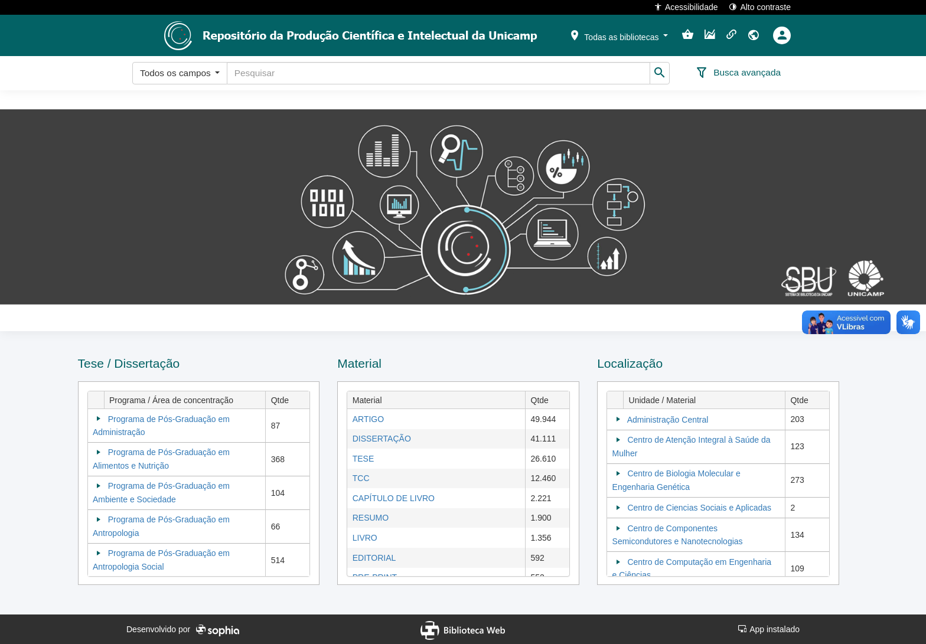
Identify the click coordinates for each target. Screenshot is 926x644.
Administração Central (668, 419)
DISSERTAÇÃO (382, 438)
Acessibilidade (686, 6)
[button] (618, 35)
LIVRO (365, 537)
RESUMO (371, 517)
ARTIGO (368, 419)
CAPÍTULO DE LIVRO (394, 498)
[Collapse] (98, 418)
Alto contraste (760, 6)
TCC (361, 478)
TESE (363, 458)
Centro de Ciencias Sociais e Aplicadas (699, 507)
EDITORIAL (374, 558)
